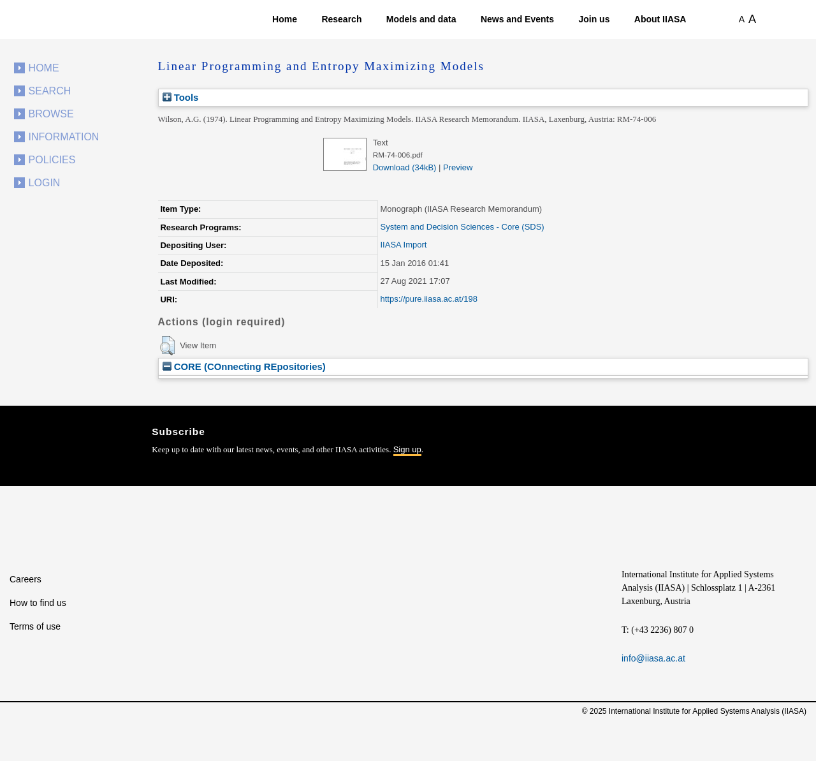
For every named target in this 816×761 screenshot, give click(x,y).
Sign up (407, 449)
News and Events (517, 19)
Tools (181, 97)
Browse (51, 113)
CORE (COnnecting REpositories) (244, 366)
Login (45, 182)
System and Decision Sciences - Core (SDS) (462, 227)
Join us (593, 19)
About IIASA (660, 19)
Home (284, 19)
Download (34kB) (405, 167)
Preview (457, 167)
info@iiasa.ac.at (653, 658)
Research (341, 19)
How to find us (38, 603)
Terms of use (35, 626)
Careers (25, 579)
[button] (167, 345)
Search (50, 90)
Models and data (421, 19)
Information (64, 136)
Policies (52, 159)
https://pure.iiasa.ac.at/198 (428, 299)
